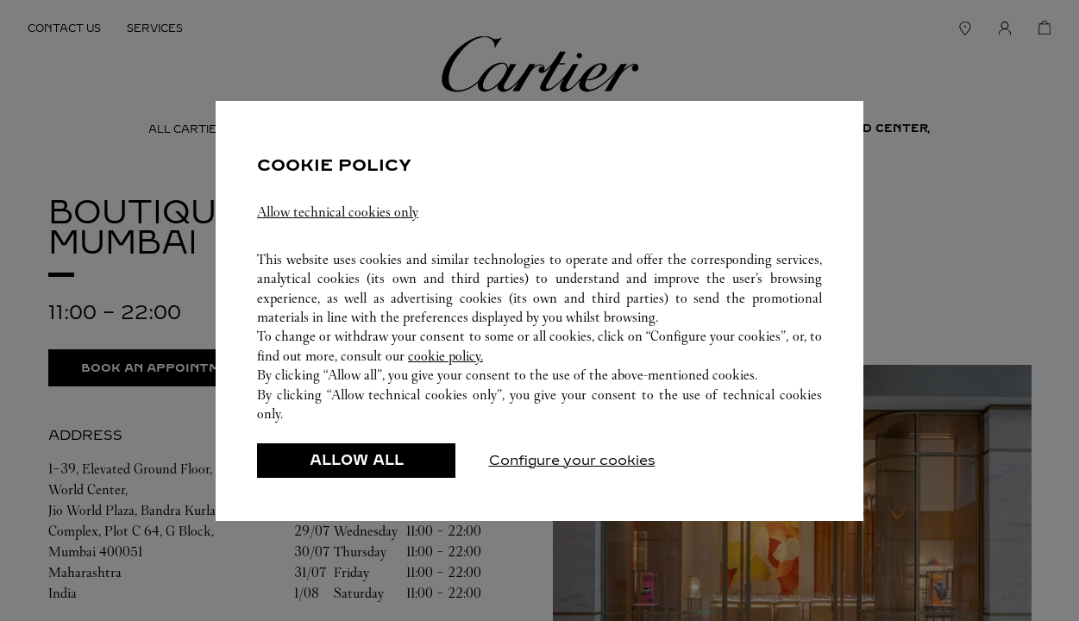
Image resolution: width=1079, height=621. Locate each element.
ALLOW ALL (357, 460)
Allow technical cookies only (337, 212)
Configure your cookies (572, 460)
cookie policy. (445, 356)
